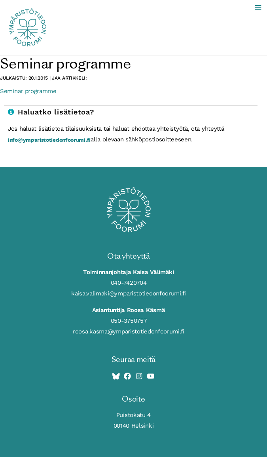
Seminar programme (28, 91)
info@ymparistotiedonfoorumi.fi (49, 139)
